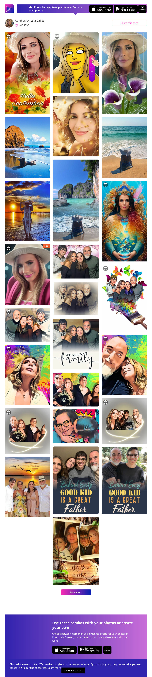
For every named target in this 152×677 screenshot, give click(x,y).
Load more (76, 592)
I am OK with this (73, 670)
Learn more (54, 667)
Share (129, 23)
